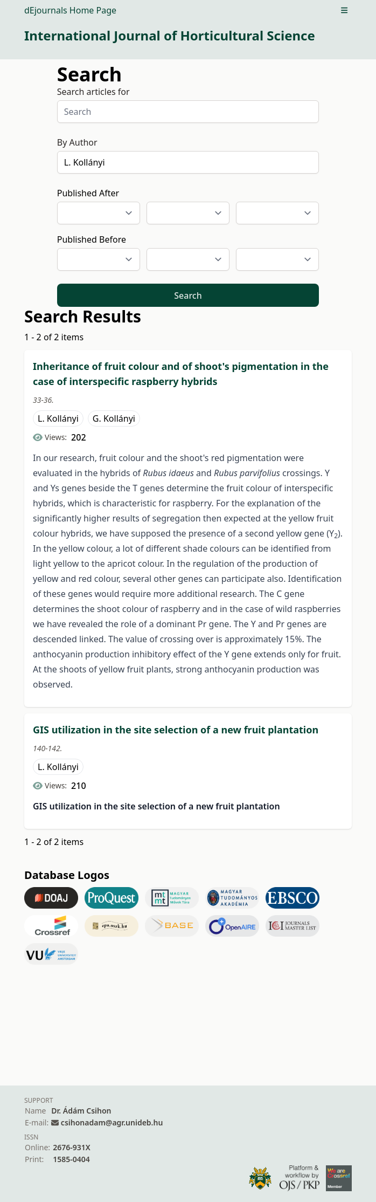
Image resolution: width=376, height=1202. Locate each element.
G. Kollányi (114, 418)
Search (187, 295)
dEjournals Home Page (70, 10)
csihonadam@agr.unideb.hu (112, 1122)
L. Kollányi (58, 418)
